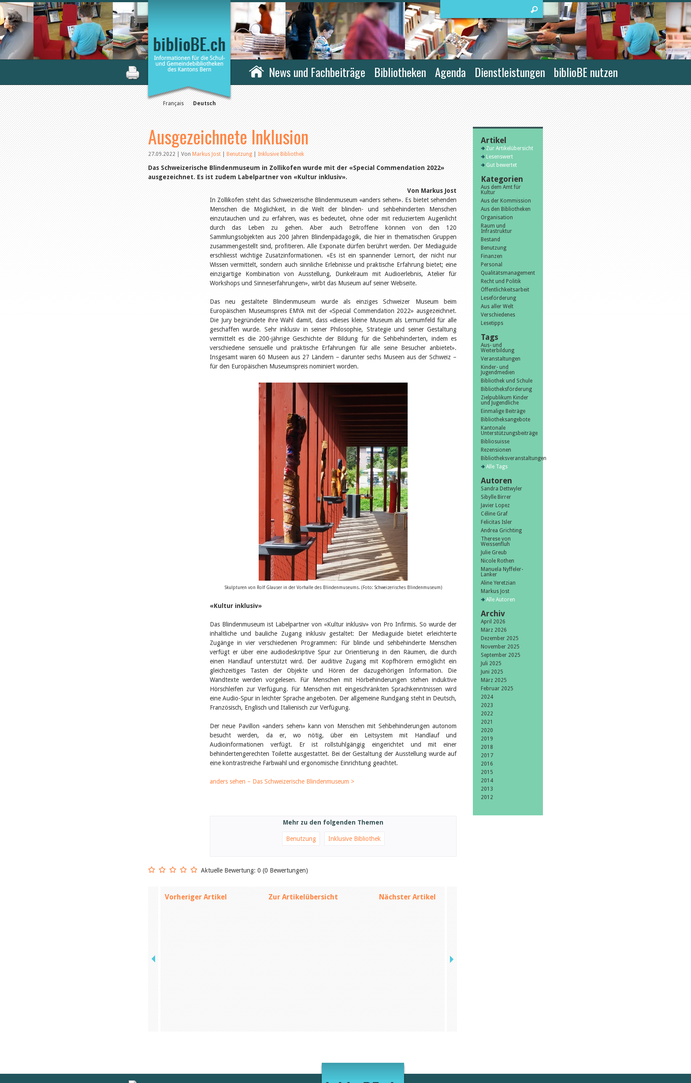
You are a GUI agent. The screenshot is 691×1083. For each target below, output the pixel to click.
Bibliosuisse (495, 441)
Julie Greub (494, 552)
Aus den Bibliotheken (506, 209)
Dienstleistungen (510, 72)
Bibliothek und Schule (506, 380)
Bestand (490, 239)
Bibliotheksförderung (506, 389)
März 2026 (494, 630)
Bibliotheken (400, 72)
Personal (491, 264)
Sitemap (442, 1035)
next (451, 897)
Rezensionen (496, 450)
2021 (487, 722)
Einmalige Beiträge (503, 411)
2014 (487, 780)
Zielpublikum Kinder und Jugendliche (504, 400)
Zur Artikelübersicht (303, 897)
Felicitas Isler (496, 522)
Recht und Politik (501, 281)
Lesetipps (492, 323)
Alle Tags (497, 466)
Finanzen (491, 256)
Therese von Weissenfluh (496, 541)
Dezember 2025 (500, 638)
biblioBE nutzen (586, 72)
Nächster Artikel (407, 897)
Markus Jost (206, 154)
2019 (487, 738)
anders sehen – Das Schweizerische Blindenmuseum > (282, 781)
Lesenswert (499, 156)
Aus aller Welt (497, 306)
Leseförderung (498, 298)
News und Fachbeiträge (317, 72)
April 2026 (493, 621)
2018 (487, 747)
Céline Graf (494, 513)
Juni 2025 (492, 671)
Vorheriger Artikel (196, 897)
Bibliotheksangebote (505, 419)
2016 (487, 763)
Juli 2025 (491, 663)
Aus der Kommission (506, 200)
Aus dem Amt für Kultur (501, 189)
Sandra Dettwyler (501, 488)
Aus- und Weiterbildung (497, 348)
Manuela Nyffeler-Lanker (502, 572)
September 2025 (500, 655)
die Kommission (187, 1025)
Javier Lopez (495, 505)
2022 (487, 713)
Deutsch (204, 103)
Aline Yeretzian (498, 583)
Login (439, 1044)
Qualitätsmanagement (508, 273)
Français (173, 103)
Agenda (450, 72)
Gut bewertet (501, 165)
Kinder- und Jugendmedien (498, 370)
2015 (487, 772)
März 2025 (494, 680)
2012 (487, 797)
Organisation (497, 217)
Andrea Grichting (501, 530)
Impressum (446, 1025)
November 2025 (500, 646)
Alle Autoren (500, 599)
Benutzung (240, 154)
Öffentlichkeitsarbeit (505, 289)
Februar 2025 (497, 688)
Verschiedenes (498, 314)
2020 (487, 730)
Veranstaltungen (500, 358)
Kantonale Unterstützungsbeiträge (508, 430)
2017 (487, 755)
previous (154, 897)
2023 (487, 705)
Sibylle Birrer (496, 497)
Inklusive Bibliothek (281, 154)
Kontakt (442, 1016)
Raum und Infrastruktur (496, 228)
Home (256, 71)
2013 (487, 789)
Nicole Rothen (497, 561)
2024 (487, 697)
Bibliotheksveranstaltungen (508, 458)
